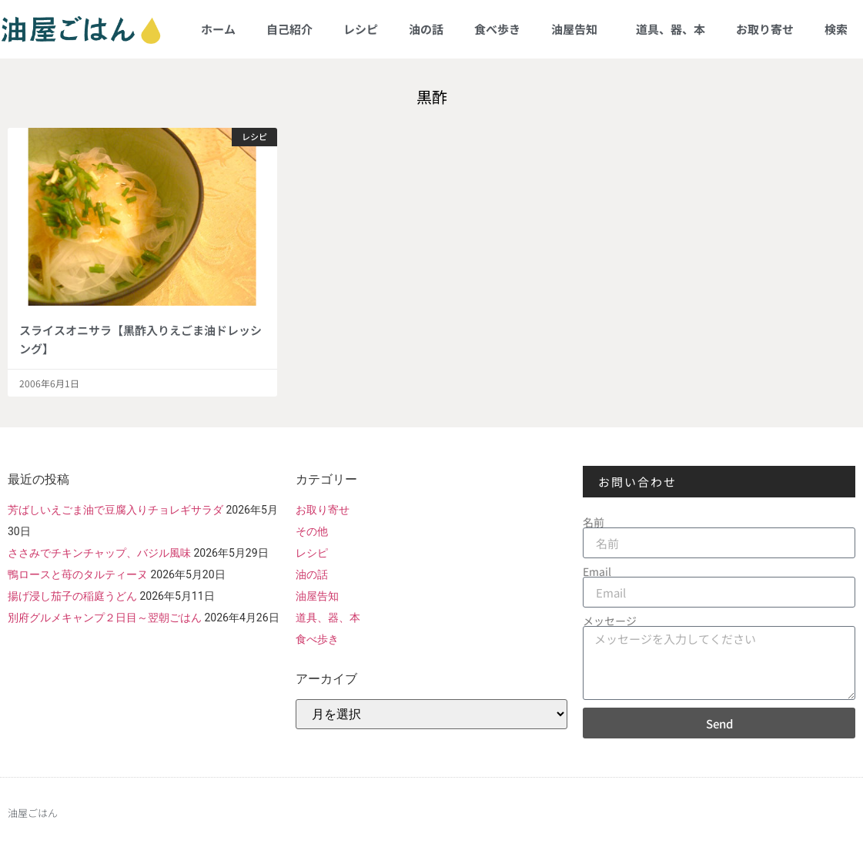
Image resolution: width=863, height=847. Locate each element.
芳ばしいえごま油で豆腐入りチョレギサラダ (115, 510)
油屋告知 (578, 29)
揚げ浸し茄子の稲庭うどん (72, 596)
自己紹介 (289, 29)
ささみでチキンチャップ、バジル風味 (99, 553)
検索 (836, 29)
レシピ (360, 29)
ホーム (218, 29)
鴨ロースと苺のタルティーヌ (78, 574)
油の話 (426, 29)
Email (597, 571)
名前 (593, 522)
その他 (312, 531)
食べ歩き (497, 29)
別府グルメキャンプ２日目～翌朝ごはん (105, 617)
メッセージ (610, 620)
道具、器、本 (670, 29)
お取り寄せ (765, 29)
